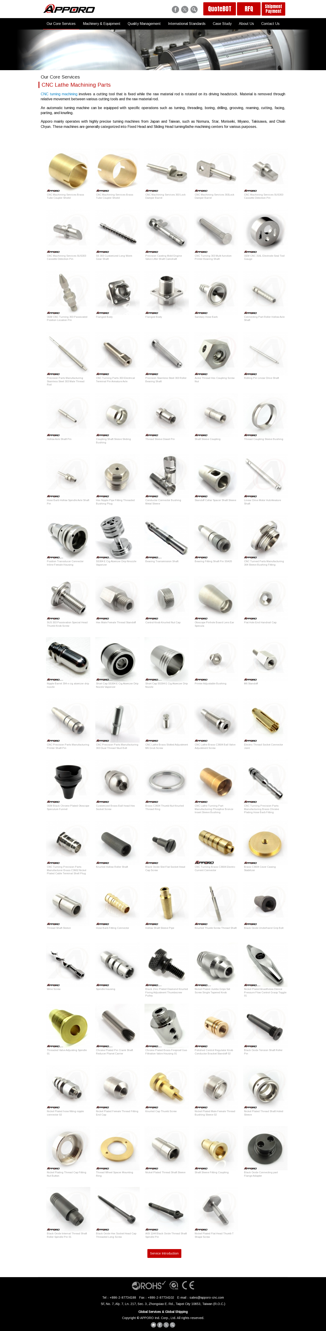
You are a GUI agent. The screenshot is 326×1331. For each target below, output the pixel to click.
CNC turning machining (59, 94)
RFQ (249, 8)
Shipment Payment (273, 8)
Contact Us (270, 24)
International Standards (187, 24)
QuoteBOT (219, 8)
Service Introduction (164, 1253)
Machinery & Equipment (101, 24)
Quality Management (144, 24)
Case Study (222, 24)
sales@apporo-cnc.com (206, 1297)
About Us (246, 24)
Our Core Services (61, 24)
